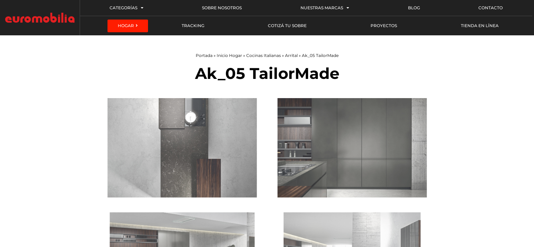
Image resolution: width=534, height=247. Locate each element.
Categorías (127, 7)
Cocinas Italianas (263, 55)
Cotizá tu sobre (287, 25)
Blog (414, 7)
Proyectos (384, 25)
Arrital (291, 55)
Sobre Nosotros (222, 7)
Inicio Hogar (229, 55)
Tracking (193, 25)
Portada (204, 55)
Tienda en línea (480, 25)
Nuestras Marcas (324, 7)
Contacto (490, 7)
